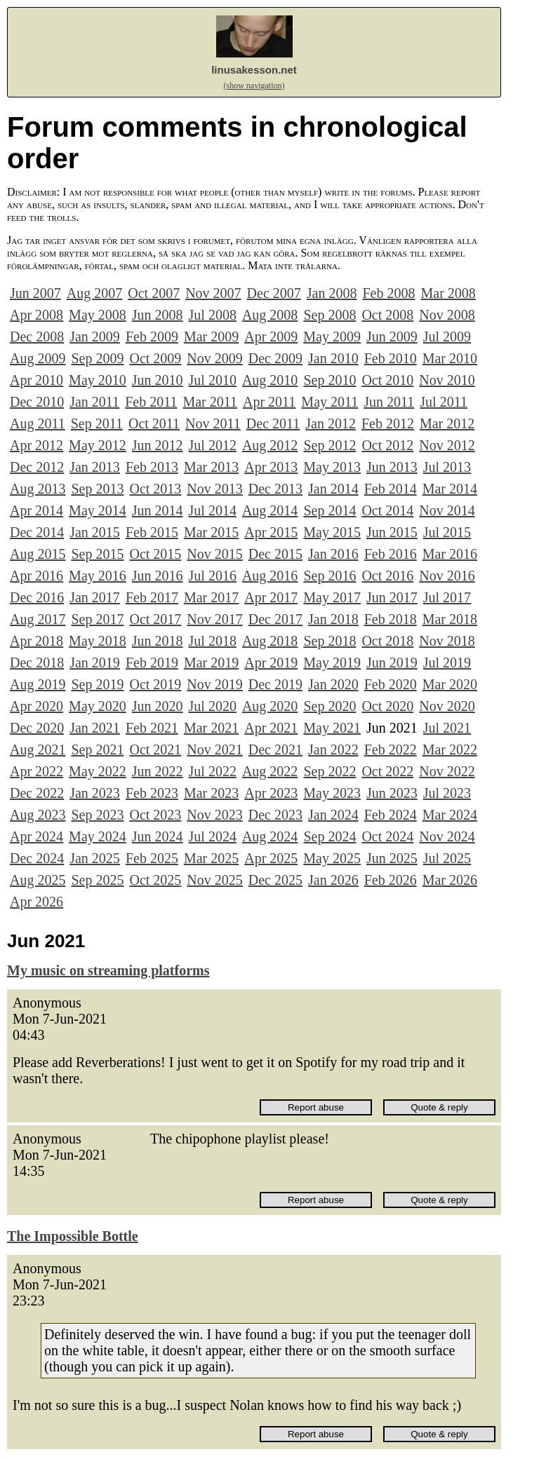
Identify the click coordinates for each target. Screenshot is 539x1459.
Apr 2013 (271, 467)
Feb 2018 (390, 619)
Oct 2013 (155, 488)
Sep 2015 (97, 554)
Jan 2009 (94, 336)
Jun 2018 (157, 641)
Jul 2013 (447, 467)
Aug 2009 (37, 358)
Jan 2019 (94, 662)
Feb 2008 (388, 293)
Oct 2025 (155, 880)
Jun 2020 (157, 706)
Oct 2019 (155, 684)
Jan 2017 (94, 597)
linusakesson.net (254, 70)
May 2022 (97, 771)
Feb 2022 (390, 749)
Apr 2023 (271, 793)
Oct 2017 (155, 619)
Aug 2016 (270, 575)
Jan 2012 (330, 423)
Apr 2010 (36, 380)
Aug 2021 (37, 749)
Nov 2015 (214, 554)
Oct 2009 (155, 358)
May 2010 (97, 380)
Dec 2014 (37, 532)
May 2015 (332, 532)
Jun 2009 (392, 336)
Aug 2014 (270, 510)
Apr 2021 (271, 727)
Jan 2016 (333, 554)
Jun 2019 (392, 662)
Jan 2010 (333, 358)
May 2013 (332, 467)
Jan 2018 (333, 619)
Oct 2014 (387, 510)
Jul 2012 (213, 445)
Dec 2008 (37, 336)
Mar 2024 (449, 814)
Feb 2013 (152, 467)
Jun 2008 (157, 315)
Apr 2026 (36, 901)
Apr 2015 (271, 532)
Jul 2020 (213, 706)
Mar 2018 (449, 619)
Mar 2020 (449, 684)
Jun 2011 (389, 401)
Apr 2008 (36, 315)
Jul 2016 (213, 575)
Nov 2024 (446, 836)
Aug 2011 (37, 423)
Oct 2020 (387, 706)
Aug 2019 (37, 684)
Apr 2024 (36, 836)
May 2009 (332, 336)
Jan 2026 (333, 880)
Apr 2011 (269, 401)
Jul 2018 (213, 641)
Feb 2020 (390, 684)
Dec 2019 (275, 684)
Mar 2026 (449, 880)
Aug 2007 (94, 293)
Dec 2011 (273, 423)
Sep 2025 (97, 880)
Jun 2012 (157, 445)
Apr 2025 (271, 858)
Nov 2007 (213, 293)
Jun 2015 (392, 532)
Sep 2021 (97, 749)
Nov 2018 (446, 641)
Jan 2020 (333, 684)
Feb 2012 (387, 423)
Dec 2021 (275, 749)
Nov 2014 (446, 510)
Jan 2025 (94, 858)
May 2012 (97, 445)
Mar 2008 (447, 293)
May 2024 (97, 836)
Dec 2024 (37, 858)
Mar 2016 (449, 554)
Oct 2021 (155, 749)
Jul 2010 (213, 380)
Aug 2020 (270, 706)
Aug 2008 (270, 315)
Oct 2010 (387, 380)
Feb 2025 (152, 858)
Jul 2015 (447, 532)
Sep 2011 (97, 423)
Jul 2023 (447, 793)
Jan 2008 (332, 293)
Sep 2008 (329, 315)
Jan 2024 (333, 814)
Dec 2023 (275, 814)
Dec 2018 (37, 662)
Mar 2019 (211, 662)
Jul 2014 (213, 510)
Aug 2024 (270, 836)
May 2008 (97, 315)
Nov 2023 (214, 814)
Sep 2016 (329, 575)
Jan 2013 (94, 467)
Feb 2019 (152, 662)
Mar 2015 (211, 532)
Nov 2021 (214, 749)
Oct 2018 (387, 641)
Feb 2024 (390, 814)
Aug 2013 (37, 488)
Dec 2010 (37, 401)
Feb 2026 (390, 880)
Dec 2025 (275, 880)
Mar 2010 (449, 358)
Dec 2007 (274, 293)
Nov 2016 (446, 575)
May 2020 (97, 706)
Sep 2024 (329, 836)
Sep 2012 (329, 445)
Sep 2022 (329, 771)
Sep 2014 (329, 510)
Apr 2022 (36, 771)
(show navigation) (254, 85)
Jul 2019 (447, 662)
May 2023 (332, 793)
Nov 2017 (214, 619)
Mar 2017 (211, 597)
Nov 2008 (446, 315)
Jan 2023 (94, 793)
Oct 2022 (387, 771)
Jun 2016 (157, 575)
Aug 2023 (37, 814)
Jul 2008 (213, 315)
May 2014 (97, 510)
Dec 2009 (275, 358)
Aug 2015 (37, 554)
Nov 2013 (214, 488)
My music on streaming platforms (108, 970)
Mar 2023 (211, 793)
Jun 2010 (157, 380)
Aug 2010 (270, 380)
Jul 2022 (213, 771)
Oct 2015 (155, 554)
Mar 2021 (211, 727)
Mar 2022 (449, 749)
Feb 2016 (390, 554)
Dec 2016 (37, 597)
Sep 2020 (329, 706)
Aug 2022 (270, 771)
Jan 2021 (94, 727)
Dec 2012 (37, 467)
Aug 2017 (37, 619)
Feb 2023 (152, 793)
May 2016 (97, 575)
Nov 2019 (214, 684)
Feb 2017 (152, 597)
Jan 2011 (94, 401)
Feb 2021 (152, 727)
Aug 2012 (270, 445)
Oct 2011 (154, 423)
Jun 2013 (392, 467)
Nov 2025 (214, 880)
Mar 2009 (211, 336)
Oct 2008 (387, 315)
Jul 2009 (447, 336)
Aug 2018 (270, 641)
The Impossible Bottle (72, 1236)
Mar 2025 (211, 858)
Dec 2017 (275, 619)
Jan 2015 (94, 532)
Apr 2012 (36, 445)
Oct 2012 (387, 445)
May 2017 (332, 597)
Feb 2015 (152, 532)
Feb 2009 (152, 336)
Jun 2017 (392, 597)
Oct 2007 (154, 293)
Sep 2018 (329, 641)
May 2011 (329, 401)
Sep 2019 (97, 684)
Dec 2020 (37, 727)
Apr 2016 (36, 575)
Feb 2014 (390, 488)
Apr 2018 (36, 641)
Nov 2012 (446, 445)
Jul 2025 (447, 858)
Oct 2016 (387, 575)
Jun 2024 (157, 836)
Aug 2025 (37, 880)
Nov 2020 (446, 706)
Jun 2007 (35, 293)
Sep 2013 (97, 488)
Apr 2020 (36, 706)
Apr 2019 (271, 662)
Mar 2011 (209, 401)
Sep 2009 (97, 358)
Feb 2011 (151, 401)
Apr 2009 (271, 336)
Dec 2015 (275, 554)
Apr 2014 (36, 510)
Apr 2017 (271, 597)
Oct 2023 (155, 814)
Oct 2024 (387, 836)
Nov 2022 (446, 771)
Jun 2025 (392, 858)
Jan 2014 (333, 488)
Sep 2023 (97, 814)
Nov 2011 (213, 423)
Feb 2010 (390, 358)
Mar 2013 (211, 467)
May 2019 (332, 662)
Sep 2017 (97, 619)
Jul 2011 (443, 401)
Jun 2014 (157, 510)
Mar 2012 (447, 423)
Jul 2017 (447, 597)
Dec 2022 (37, 793)
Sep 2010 (329, 380)
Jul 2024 (213, 836)
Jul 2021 (447, 727)
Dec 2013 (275, 488)
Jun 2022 (157, 771)
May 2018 (97, 641)
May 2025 (332, 858)
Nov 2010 (446, 380)
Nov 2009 (214, 358)
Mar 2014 (449, 488)
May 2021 (332, 727)
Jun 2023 (392, 793)
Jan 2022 (333, 749)
